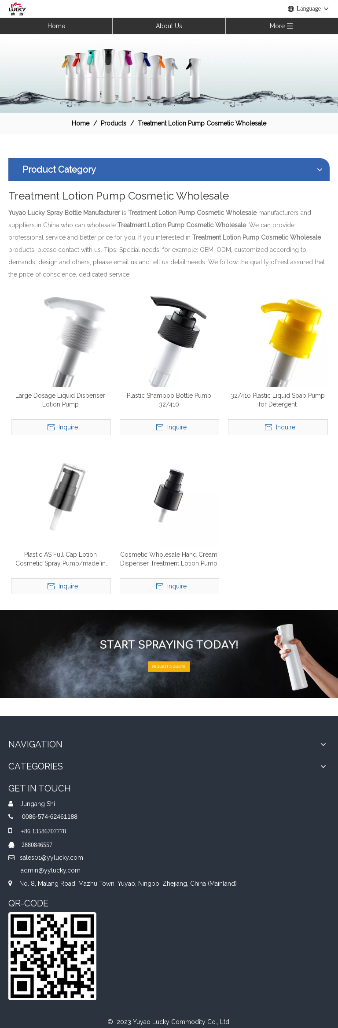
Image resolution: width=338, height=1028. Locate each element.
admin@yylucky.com (51, 870)
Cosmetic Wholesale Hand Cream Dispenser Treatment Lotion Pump (168, 559)
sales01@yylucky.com (51, 857)
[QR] (52, 956)
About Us (169, 26)
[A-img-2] (169, 654)
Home (56, 26)
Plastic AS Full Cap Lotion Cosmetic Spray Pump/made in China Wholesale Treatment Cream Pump (60, 559)
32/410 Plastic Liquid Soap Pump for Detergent (278, 400)
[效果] (169, 73)
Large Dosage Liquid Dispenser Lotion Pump (60, 400)
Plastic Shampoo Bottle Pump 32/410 (169, 400)
